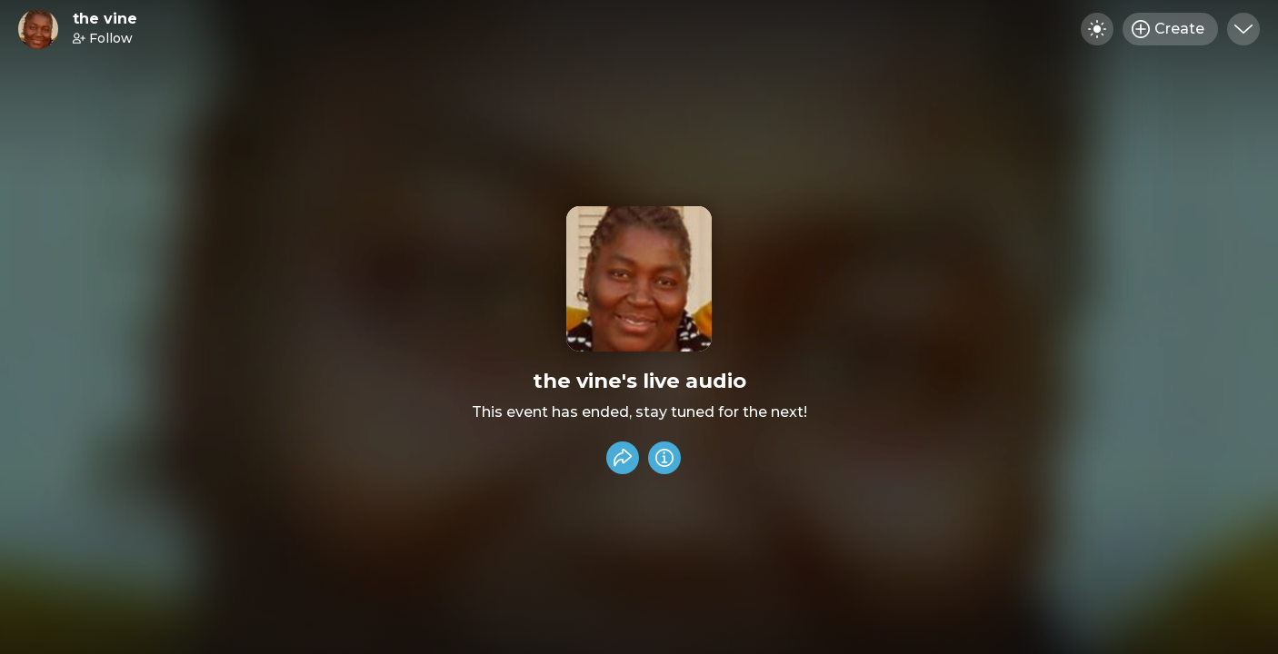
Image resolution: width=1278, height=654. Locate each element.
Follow (103, 38)
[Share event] (622, 457)
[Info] (664, 457)
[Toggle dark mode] (1097, 29)
